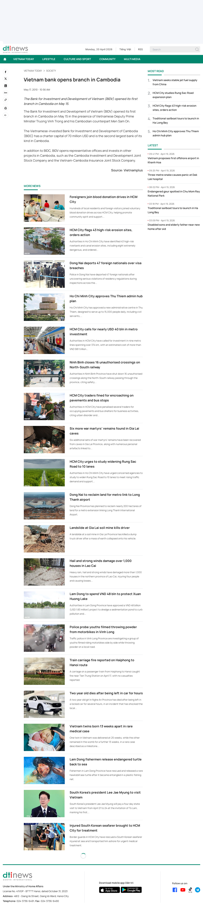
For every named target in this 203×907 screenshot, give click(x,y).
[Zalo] (5, 93)
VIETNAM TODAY (23, 59)
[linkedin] (5, 86)
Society (51, 70)
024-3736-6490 (50, 901)
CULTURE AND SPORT (77, 59)
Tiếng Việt (125, 49)
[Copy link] (5, 100)
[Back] (5, 115)
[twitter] (5, 79)
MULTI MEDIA (132, 59)
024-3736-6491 (25, 901)
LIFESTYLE (48, 59)
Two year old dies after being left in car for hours (106, 693)
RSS (140, 49)
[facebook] (5, 72)
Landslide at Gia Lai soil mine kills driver (100, 528)
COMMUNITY (107, 59)
